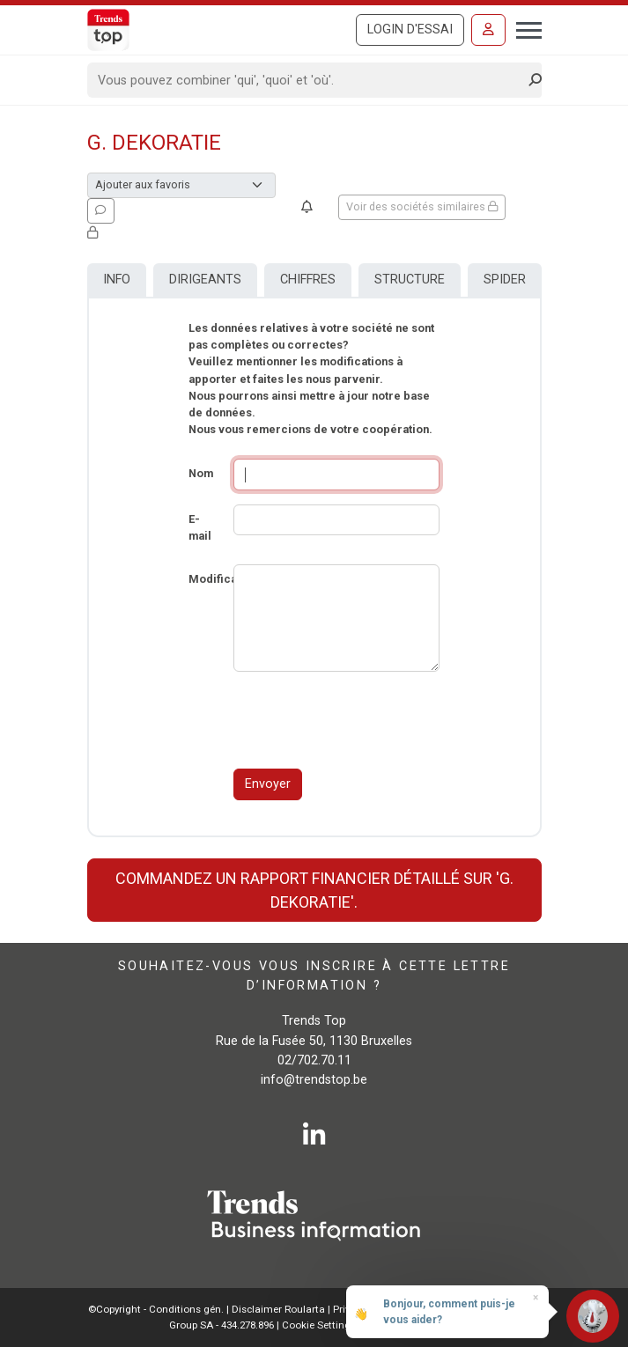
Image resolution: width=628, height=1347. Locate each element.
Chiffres (308, 279)
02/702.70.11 (314, 1060)
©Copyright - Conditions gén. (156, 1309)
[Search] (308, 80)
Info (116, 279)
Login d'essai (410, 29)
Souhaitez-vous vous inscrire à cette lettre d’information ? (314, 976)
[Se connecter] (488, 30)
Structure (409, 279)
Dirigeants (205, 279)
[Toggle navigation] (524, 28)
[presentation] (367, 720)
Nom (200, 473)
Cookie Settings (320, 1325)
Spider (505, 279)
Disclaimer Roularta (278, 1309)
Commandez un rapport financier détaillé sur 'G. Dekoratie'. (314, 890)
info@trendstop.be (314, 1079)
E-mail (199, 527)
